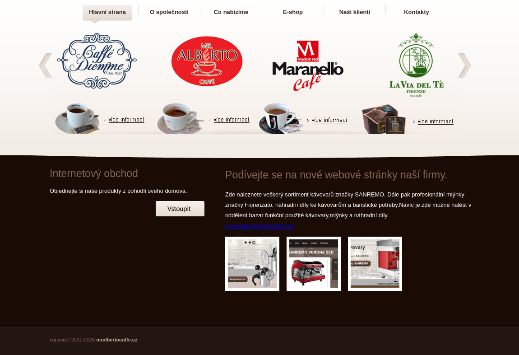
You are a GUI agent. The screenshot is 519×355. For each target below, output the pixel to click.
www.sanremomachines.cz (259, 225)
